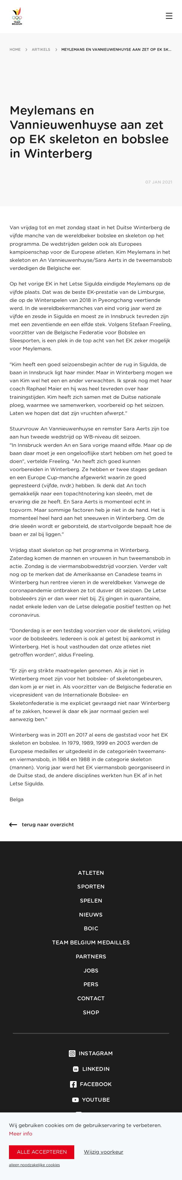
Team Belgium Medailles (91, 943)
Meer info (20, 1133)
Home (15, 49)
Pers (91, 984)
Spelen (91, 901)
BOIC (91, 929)
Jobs (91, 971)
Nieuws (91, 915)
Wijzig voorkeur (103, 1152)
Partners (91, 957)
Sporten (90, 887)
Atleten (91, 873)
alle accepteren (42, 1152)
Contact (91, 999)
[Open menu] (169, 16)
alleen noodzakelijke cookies (34, 1165)
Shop (91, 1013)
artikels (41, 49)
